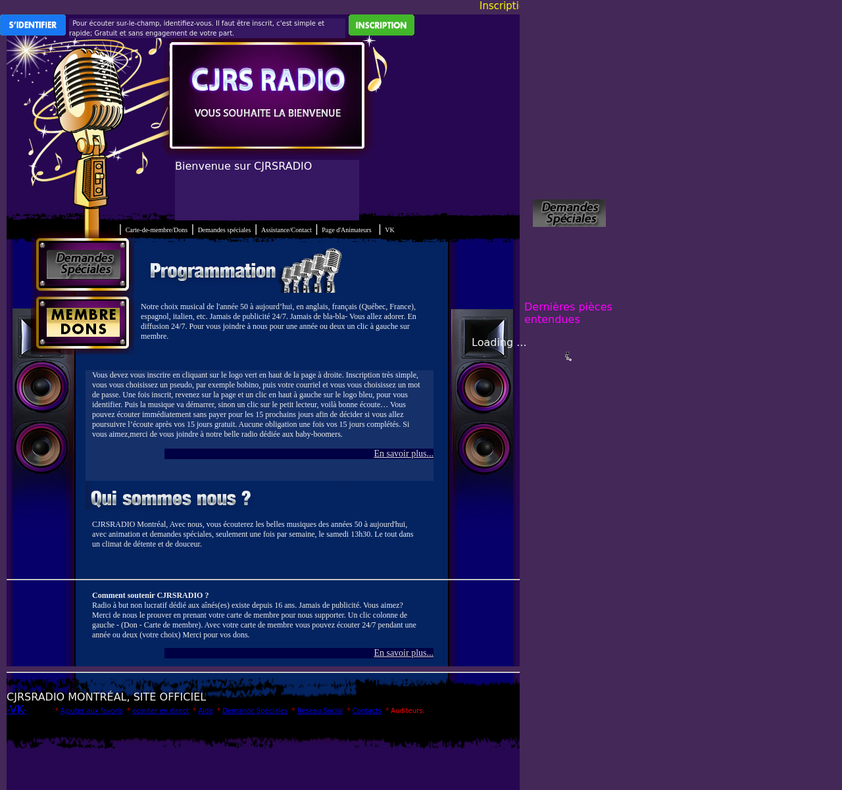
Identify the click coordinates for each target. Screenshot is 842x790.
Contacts (367, 710)
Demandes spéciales (224, 230)
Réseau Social (320, 710)
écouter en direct (160, 710)
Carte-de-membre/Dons (156, 230)
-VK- (16, 709)
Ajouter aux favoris (92, 710)
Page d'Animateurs (346, 230)
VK (389, 230)
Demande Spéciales (254, 710)
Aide (205, 710)
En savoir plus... (403, 453)
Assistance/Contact (286, 230)
